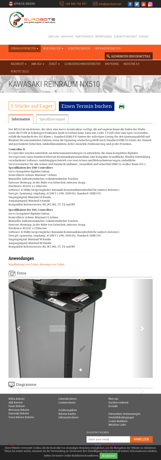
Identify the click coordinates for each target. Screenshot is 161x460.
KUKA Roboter (16, 398)
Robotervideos (84, 36)
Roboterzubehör (79, 48)
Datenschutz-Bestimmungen (124, 414)
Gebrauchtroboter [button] (24, 48)
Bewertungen (103, 36)
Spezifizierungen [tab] (52, 119)
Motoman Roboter (18, 410)
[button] (21, 3)
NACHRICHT (18, 63)
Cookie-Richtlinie (117, 421)
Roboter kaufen (67, 414)
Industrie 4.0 (131, 63)
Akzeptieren (108, 455)
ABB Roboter (15, 402)
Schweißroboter (67, 398)
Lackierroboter (67, 402)
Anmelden (141, 439)
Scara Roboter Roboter (21, 417)
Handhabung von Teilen (23, 264)
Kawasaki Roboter (18, 413)
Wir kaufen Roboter (108, 48)
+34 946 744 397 (76, 4)
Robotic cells (20, 71)
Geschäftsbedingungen (121, 417)
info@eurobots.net (110, 4)
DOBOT (54, 63)
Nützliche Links (117, 424)
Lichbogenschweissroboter (82, 63)
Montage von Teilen (52, 264)
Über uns (53, 36)
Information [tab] (21, 119)
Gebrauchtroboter (68, 417)
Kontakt (144, 36)
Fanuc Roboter (16, 406)
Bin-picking (112, 63)
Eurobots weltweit (125, 36)
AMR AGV (37, 63)
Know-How (67, 36)
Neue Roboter (53, 48)
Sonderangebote (67, 410)
